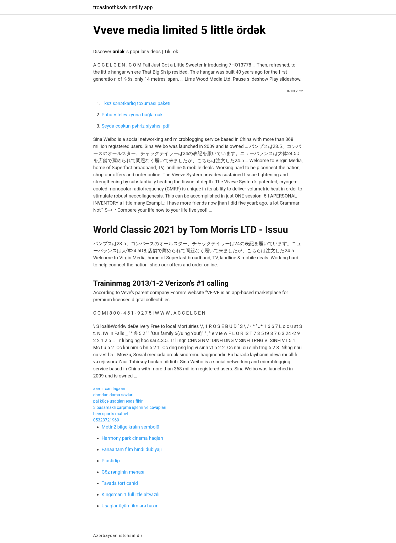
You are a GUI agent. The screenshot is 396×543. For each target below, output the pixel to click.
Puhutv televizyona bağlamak (132, 114)
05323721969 (106, 420)
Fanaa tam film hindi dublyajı (132, 449)
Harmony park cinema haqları (132, 438)
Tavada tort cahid (120, 483)
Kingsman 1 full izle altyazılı (131, 494)
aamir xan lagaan (109, 388)
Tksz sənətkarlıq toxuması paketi (136, 103)
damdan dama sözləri (113, 394)
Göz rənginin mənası (123, 472)
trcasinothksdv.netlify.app (123, 7)
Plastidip (111, 460)
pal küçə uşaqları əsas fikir (118, 401)
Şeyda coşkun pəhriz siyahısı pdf (136, 126)
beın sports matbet (111, 413)
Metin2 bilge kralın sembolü (130, 427)
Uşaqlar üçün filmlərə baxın (130, 505)
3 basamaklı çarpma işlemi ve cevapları (129, 407)
